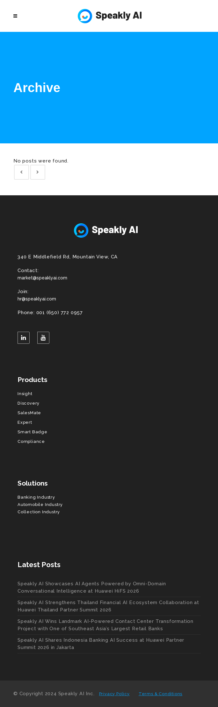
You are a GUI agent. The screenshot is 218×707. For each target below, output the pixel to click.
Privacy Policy (114, 693)
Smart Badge (32, 431)
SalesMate (29, 412)
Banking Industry (36, 497)
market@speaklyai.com (109, 273)
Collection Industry (39, 511)
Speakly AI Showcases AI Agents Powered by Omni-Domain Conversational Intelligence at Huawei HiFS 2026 (92, 587)
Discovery (29, 403)
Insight (25, 393)
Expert (25, 422)
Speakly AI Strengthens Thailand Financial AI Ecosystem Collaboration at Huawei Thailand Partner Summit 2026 (108, 606)
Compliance (31, 441)
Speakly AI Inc (75, 693)
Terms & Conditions (160, 693)
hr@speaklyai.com (109, 294)
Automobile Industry (40, 504)
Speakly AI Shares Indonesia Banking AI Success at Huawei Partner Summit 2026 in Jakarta (101, 643)
